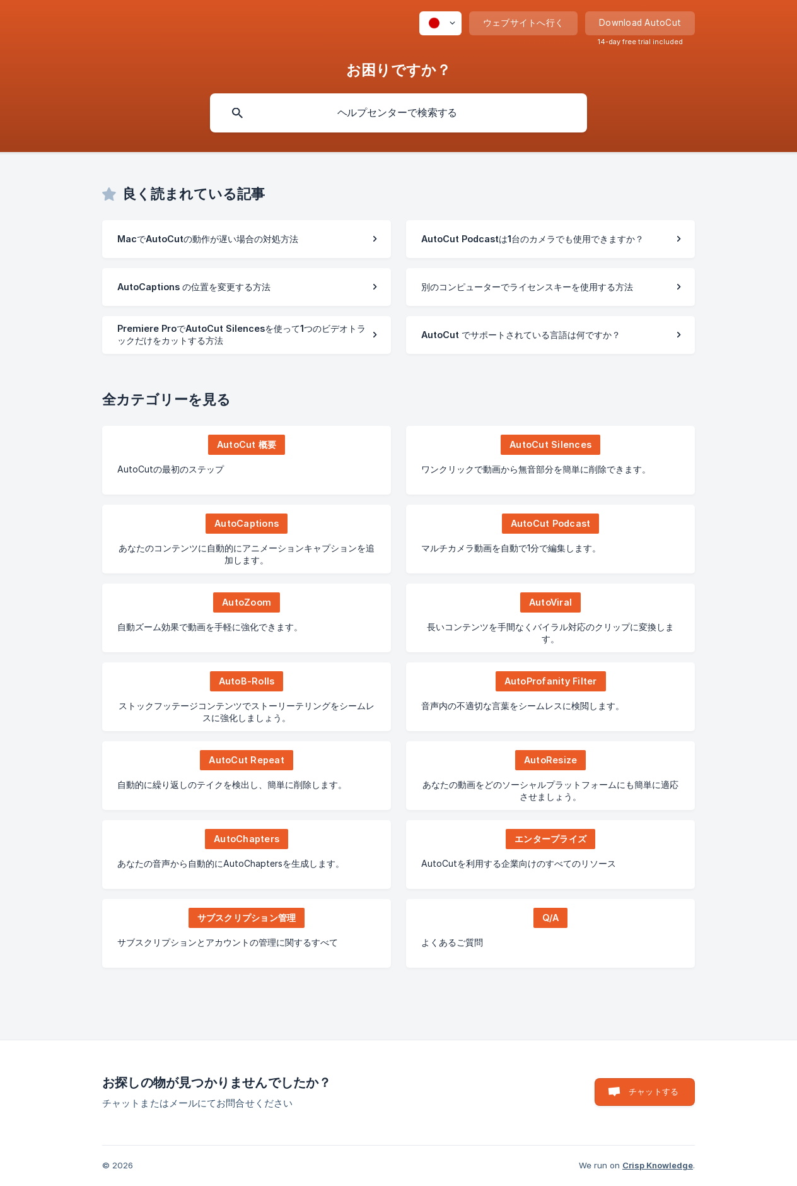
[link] (246, 239)
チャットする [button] (653, 1091)
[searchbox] (398, 112)
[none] (440, 23)
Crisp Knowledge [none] (657, 1165)
